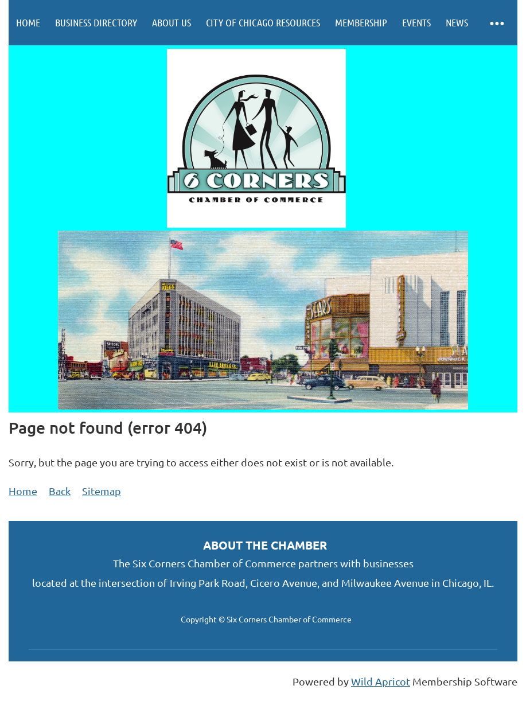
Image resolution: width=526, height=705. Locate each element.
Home (23, 491)
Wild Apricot (380, 681)
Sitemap (101, 491)
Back (60, 491)
